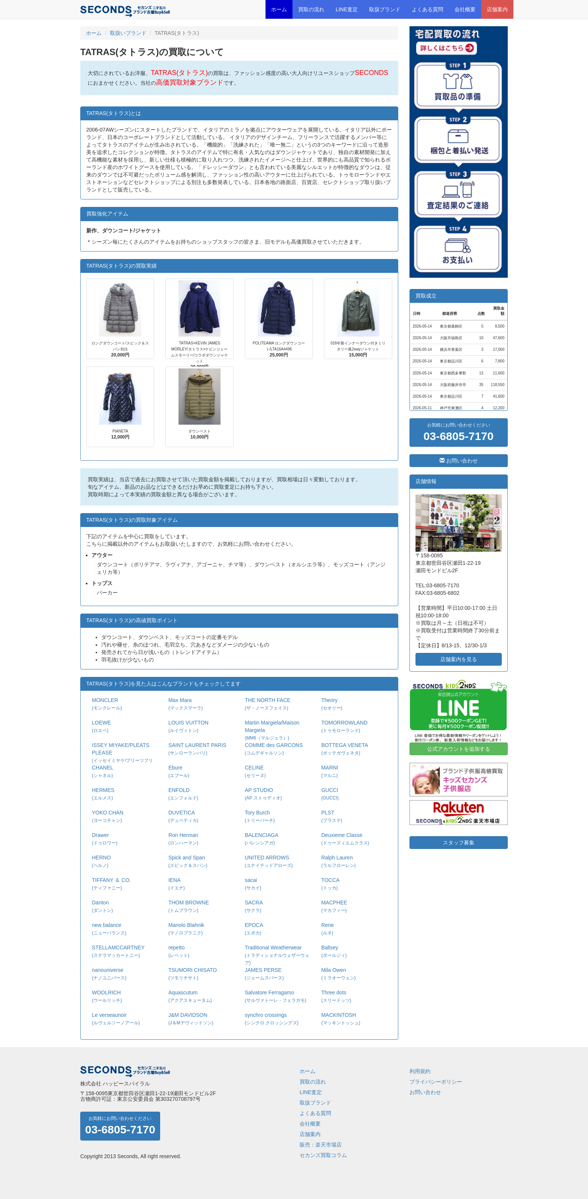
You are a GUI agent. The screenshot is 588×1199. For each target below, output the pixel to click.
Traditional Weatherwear (277, 955)
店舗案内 (497, 9)
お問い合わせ (459, 461)
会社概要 (465, 9)
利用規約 (420, 1071)
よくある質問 (427, 9)
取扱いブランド (128, 33)
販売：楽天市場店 (321, 1145)
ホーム (279, 9)
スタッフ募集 (458, 843)
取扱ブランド (384, 9)
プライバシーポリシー (436, 1082)
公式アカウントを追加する (458, 749)
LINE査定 (347, 9)
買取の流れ (311, 9)
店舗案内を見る (458, 659)
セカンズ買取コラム (323, 1155)
